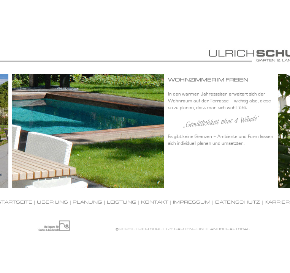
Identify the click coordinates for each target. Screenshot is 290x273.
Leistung (121, 202)
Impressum (192, 202)
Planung (87, 202)
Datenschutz (237, 202)
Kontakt (154, 202)
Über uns (52, 202)
